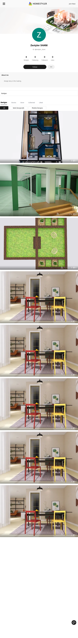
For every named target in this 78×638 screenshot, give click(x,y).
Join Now (72, 4)
